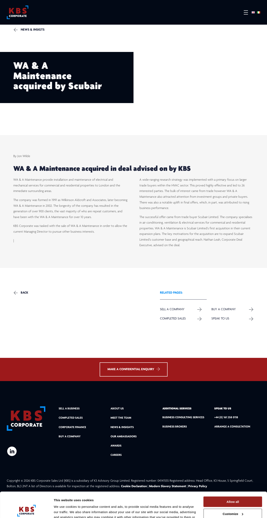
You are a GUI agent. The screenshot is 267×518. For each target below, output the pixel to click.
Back (24, 292)
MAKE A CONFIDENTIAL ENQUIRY (133, 369)
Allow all (233, 478)
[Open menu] (244, 12)
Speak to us (220, 318)
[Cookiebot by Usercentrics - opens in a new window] (26, 510)
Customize (233, 490)
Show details (63, 510)
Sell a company (172, 309)
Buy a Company (223, 309)
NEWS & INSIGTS (32, 29)
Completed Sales (173, 318)
